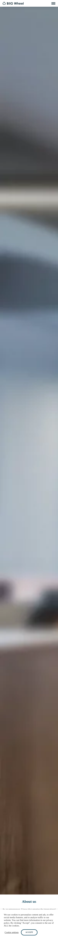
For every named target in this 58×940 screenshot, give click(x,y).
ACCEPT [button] (29, 932)
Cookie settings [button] (12, 932)
